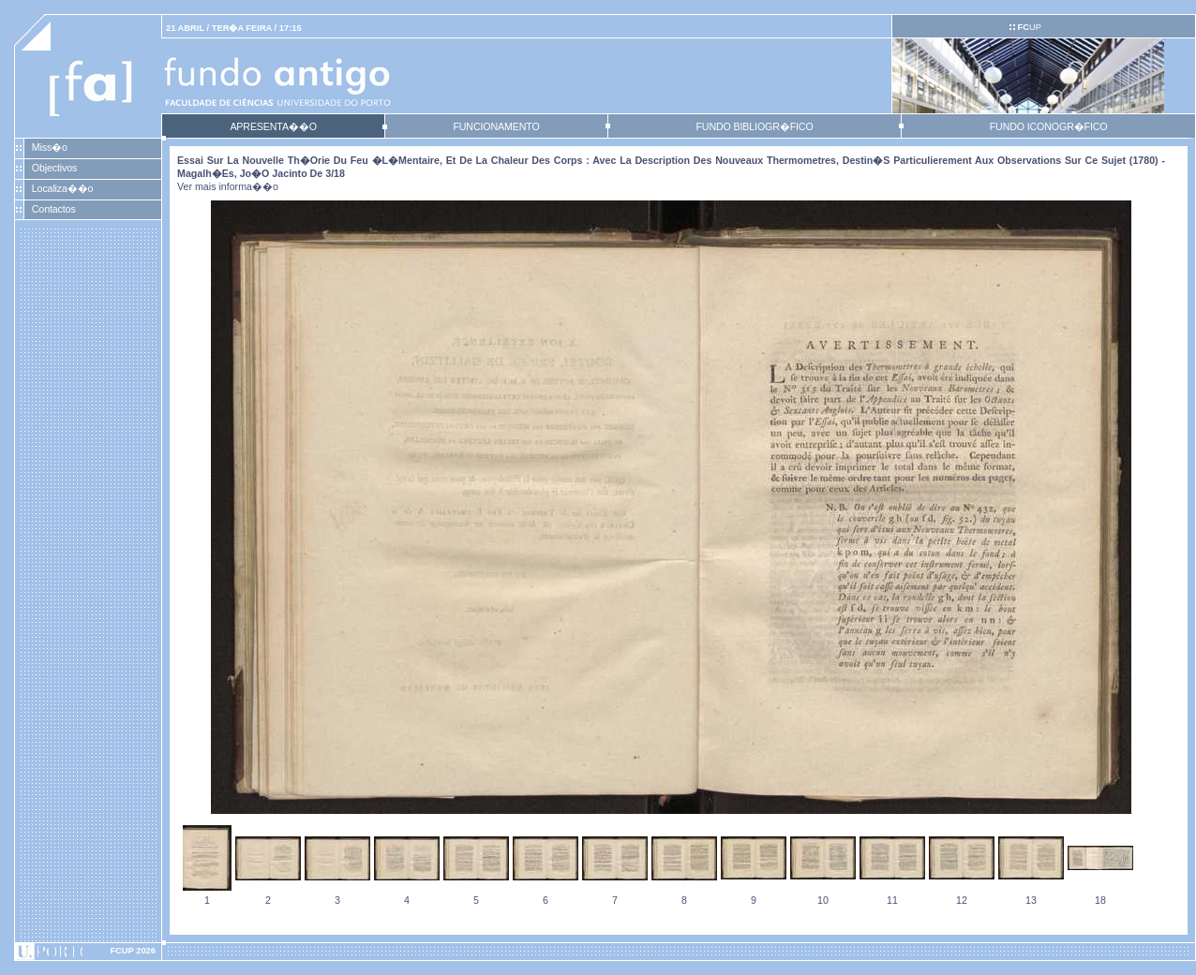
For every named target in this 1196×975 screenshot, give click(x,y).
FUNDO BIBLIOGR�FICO (754, 126)
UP (1028, 27)
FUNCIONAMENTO (496, 126)
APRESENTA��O (273, 126)
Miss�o (49, 147)
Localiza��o (63, 188)
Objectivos (54, 167)
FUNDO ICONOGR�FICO (1049, 126)
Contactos (54, 208)
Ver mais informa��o (227, 186)
